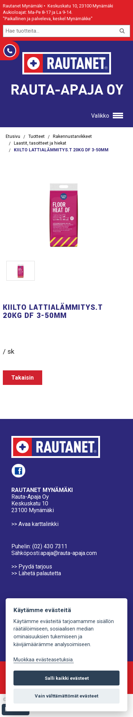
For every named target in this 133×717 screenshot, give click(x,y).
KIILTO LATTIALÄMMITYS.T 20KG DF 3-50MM (61, 149)
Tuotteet (36, 136)
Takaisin (22, 377)
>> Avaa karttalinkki (35, 524)
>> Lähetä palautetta (36, 573)
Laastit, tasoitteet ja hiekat (40, 143)
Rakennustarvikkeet (72, 136)
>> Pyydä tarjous (31, 566)
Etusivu (13, 136)
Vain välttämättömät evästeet (66, 696)
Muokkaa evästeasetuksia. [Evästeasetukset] (43, 660)
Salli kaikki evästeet (67, 678)
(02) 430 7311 (49, 546)
